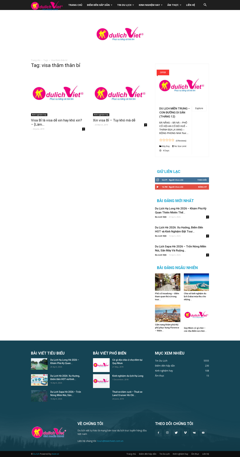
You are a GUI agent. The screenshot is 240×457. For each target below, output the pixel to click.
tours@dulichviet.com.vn (110, 441)
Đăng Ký (202, 187)
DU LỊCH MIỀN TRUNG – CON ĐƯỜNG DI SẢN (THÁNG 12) (174, 112)
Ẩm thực (174, 4)
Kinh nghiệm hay (150, 4)
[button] (205, 5)
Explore (199, 108)
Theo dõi (202, 180)
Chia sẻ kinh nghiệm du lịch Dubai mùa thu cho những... (195, 296)
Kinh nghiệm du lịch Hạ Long (127, 376)
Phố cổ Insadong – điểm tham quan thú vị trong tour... (167, 296)
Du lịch (36, 454)
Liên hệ (190, 4)
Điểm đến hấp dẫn (99, 4)
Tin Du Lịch (125, 4)
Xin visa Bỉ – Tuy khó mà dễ (114, 120)
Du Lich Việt (160, 217)
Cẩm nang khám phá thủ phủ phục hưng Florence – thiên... (167, 327)
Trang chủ (75, 4)
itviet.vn (55, 454)
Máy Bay (166, 146)
